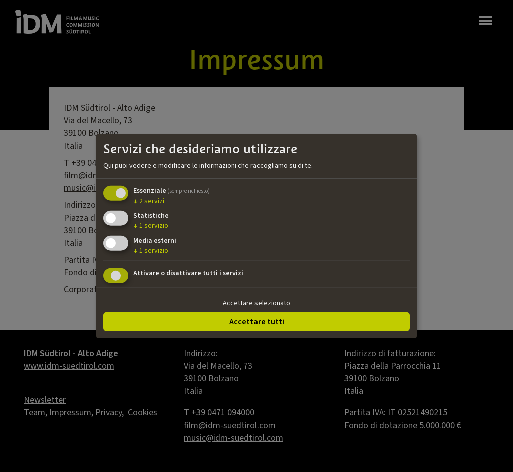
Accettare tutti (256, 321)
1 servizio (150, 226)
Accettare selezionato (256, 303)
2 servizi (148, 201)
